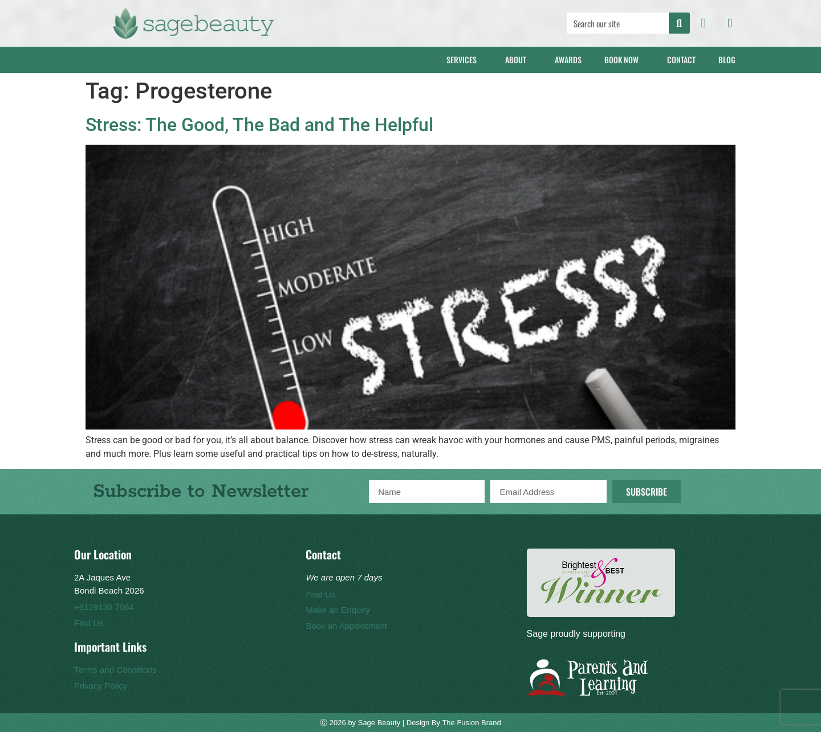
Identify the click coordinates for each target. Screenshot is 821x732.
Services (464, 60)
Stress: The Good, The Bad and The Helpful (259, 125)
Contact (681, 60)
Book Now (624, 60)
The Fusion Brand (471, 722)
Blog (729, 60)
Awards (568, 60)
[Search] (679, 23)
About (518, 60)
